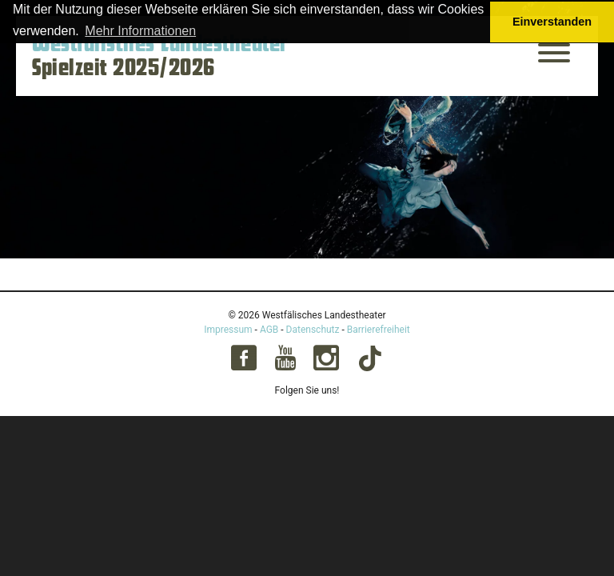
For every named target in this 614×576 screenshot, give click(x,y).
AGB (269, 329)
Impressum (228, 329)
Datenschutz (313, 329)
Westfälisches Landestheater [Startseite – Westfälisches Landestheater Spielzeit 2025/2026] (160, 44)
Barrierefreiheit (378, 329)
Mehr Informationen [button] (140, 31)
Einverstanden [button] (552, 21)
